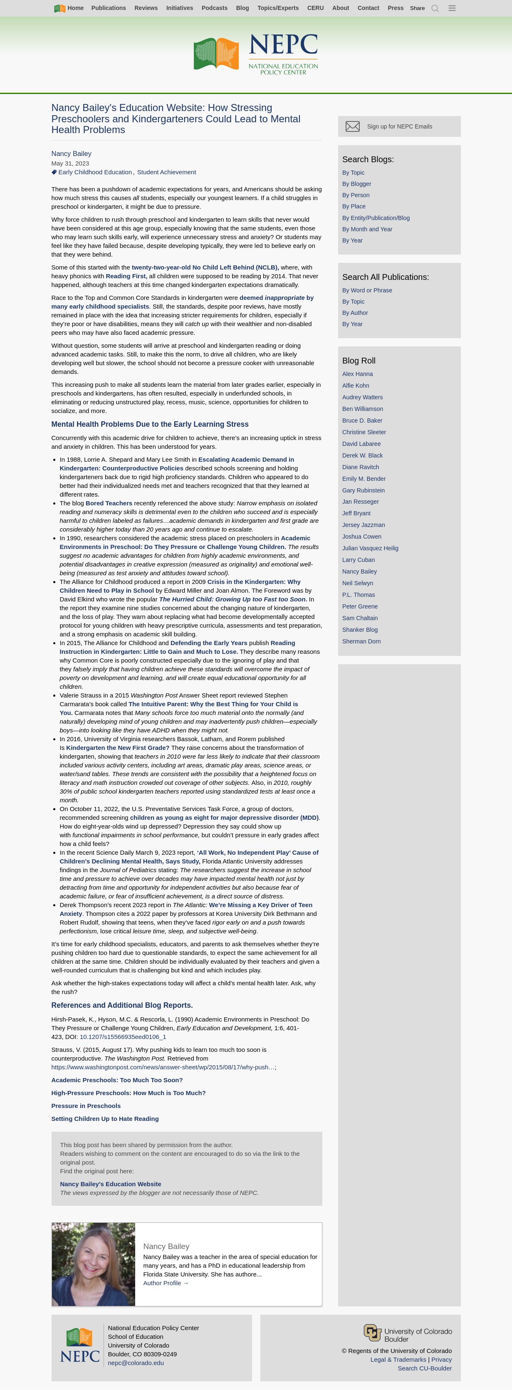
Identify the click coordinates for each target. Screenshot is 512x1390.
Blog (242, 8)
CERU (315, 8)
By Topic (355, 174)
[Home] (256, 54)
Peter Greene (362, 608)
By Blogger (358, 185)
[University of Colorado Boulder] (408, 1332)
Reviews (146, 8)
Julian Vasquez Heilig (372, 550)
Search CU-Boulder (425, 1368)
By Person (358, 196)
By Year (354, 242)
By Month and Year (369, 231)
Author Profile (162, 1282)
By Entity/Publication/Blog (378, 219)
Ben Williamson (364, 410)
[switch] (417, 8)
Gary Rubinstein (365, 492)
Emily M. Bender (366, 480)
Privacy (441, 1359)
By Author (357, 314)
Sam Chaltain (362, 619)
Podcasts (215, 8)
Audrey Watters (364, 399)
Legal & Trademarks (398, 1359)
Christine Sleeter (366, 433)
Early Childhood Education (95, 172)
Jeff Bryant (358, 515)
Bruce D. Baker (364, 422)
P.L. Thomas (360, 596)
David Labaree (363, 445)
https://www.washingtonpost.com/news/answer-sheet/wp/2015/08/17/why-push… (163, 1067)
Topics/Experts (278, 8)
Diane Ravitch (362, 468)
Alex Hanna (359, 375)
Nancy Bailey (72, 154)
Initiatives (179, 8)
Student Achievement (166, 172)
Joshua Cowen (363, 538)
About (340, 8)
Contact (368, 8)
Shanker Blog (362, 631)
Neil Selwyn (359, 584)
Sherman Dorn (363, 643)
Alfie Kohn (357, 387)
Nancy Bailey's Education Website (110, 1183)
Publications (109, 8)
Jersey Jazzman (365, 527)
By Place (356, 208)
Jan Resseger (362, 503)
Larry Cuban (360, 561)
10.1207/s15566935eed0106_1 (123, 1036)
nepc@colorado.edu (136, 1362)
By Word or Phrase (369, 292)
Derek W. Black (364, 457)
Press (395, 8)
